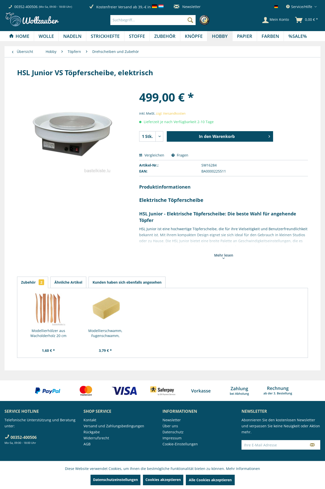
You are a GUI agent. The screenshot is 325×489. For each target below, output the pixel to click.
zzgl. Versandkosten (171, 113)
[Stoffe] (136, 36)
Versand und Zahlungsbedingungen (114, 426)
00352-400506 (26, 6)
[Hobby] (219, 36)
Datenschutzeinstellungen (115, 479)
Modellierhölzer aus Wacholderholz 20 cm (48, 333)
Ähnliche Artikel (68, 282)
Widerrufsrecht (96, 438)
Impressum (172, 438)
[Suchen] (190, 20)
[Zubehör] (165, 36)
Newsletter (187, 6)
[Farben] (270, 36)
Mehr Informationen (243, 468)
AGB (87, 444)
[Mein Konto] (275, 20)
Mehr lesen (223, 256)
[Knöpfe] (193, 36)
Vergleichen (151, 155)
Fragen (180, 155)
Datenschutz (173, 432)
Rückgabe (92, 432)
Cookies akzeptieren (163, 479)
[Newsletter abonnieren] (312, 445)
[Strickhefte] (105, 36)
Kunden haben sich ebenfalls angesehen (127, 282)
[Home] (19, 36)
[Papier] (244, 36)
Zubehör (32, 282)
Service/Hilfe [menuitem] (299, 6)
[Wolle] (46, 36)
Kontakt (90, 420)
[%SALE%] (297, 36)
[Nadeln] (72, 36)
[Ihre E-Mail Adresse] (273, 445)
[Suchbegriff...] (153, 20)
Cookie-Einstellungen (180, 444)
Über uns (170, 426)
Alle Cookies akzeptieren (210, 479)
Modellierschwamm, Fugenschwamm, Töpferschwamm (105, 333)
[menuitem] (161, 20)
